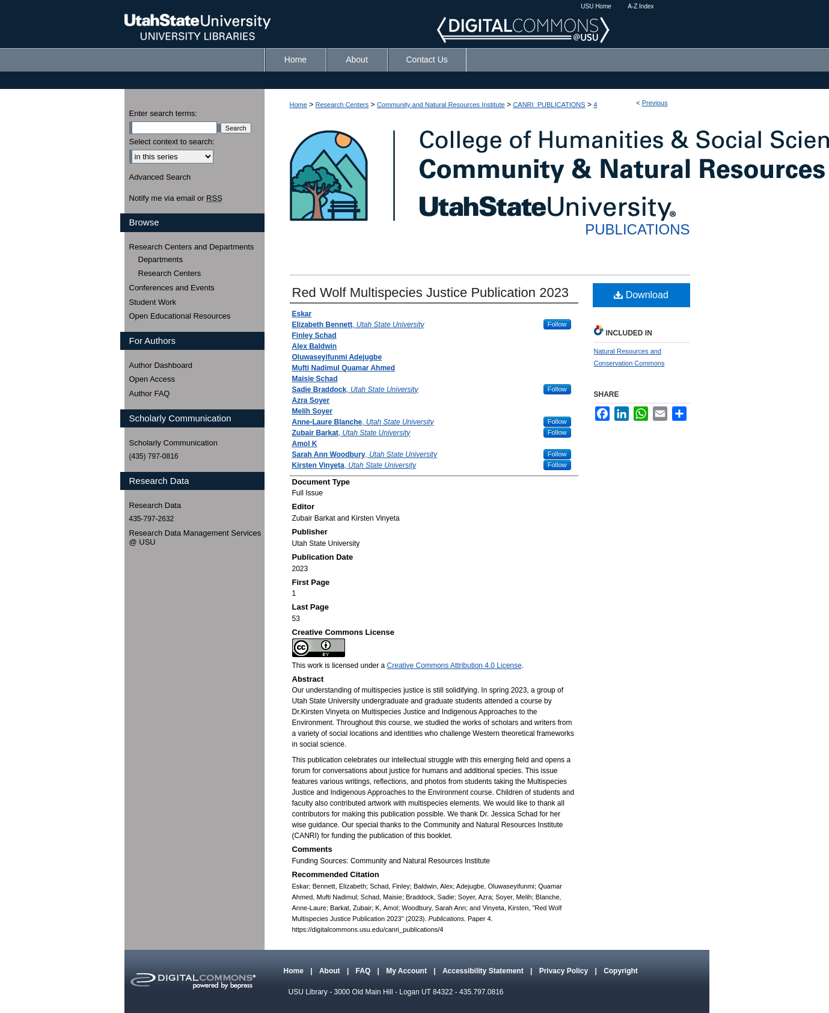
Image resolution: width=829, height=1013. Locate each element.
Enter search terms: (163, 113)
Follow (557, 324)
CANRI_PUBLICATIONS (549, 104)
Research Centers (342, 104)
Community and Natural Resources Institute (441, 104)
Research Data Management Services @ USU (195, 537)
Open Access (152, 379)
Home (298, 104)
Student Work (153, 302)
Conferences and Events (172, 287)
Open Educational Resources (180, 315)
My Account (407, 971)
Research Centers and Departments (191, 246)
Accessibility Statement (483, 971)
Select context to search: (172, 141)
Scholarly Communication (173, 442)
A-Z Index (640, 6)
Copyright (621, 971)
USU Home (596, 6)
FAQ (364, 971)
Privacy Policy (564, 971)
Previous (655, 102)
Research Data (155, 505)
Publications (637, 229)
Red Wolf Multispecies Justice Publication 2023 (430, 292)
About (330, 971)
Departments (160, 259)
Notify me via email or (175, 198)
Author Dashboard (161, 365)
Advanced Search (160, 177)
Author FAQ (149, 393)
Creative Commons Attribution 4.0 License (454, 665)
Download (641, 295)
